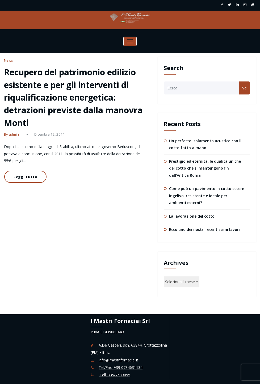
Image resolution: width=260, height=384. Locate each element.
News (8, 60)
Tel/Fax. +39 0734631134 (120, 366)
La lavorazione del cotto (191, 215)
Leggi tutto (25, 176)
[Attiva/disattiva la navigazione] (129, 41)
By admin (11, 133)
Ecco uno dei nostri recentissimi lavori (204, 228)
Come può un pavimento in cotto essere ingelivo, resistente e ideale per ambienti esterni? (206, 195)
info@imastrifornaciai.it (118, 359)
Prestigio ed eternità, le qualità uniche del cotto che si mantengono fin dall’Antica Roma (205, 168)
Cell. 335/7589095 (114, 374)
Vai (244, 87)
